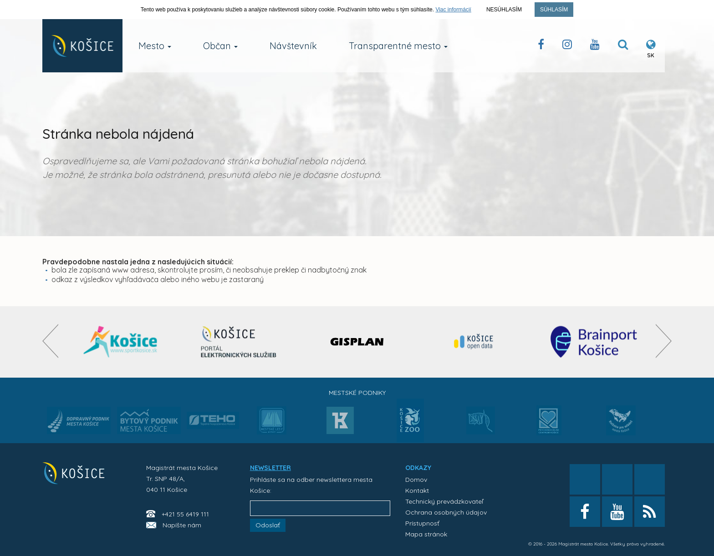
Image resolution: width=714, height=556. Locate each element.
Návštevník (293, 45)
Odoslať (267, 525)
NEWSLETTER (270, 468)
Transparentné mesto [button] (398, 45)
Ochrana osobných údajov (446, 512)
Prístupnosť (422, 523)
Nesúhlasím (504, 9)
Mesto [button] (154, 45)
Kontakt (417, 490)
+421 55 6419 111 (185, 514)
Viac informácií (453, 9)
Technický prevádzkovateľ (444, 501)
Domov (416, 479)
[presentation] (50, 341)
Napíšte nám (182, 525)
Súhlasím (554, 9)
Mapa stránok (426, 534)
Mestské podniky (357, 393)
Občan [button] (220, 45)
